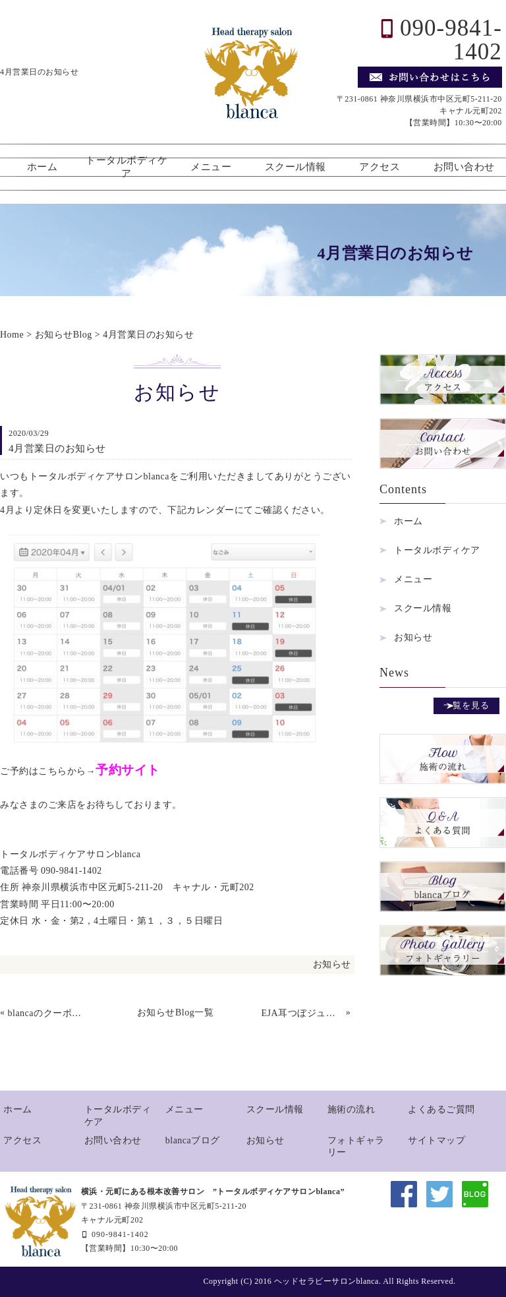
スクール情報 (295, 167)
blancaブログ (192, 1140)
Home (12, 335)
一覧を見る (466, 705)
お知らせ (332, 964)
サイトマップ (436, 1140)
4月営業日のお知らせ (148, 335)
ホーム (42, 167)
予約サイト (128, 770)
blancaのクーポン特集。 (49, 1013)
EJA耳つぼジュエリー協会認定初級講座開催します (302, 1013)
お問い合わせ (464, 167)
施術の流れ (351, 1109)
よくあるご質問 (441, 1109)
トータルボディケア (126, 167)
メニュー (210, 167)
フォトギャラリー (356, 1146)
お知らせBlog (63, 335)
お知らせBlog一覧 (175, 1012)
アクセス (379, 167)
